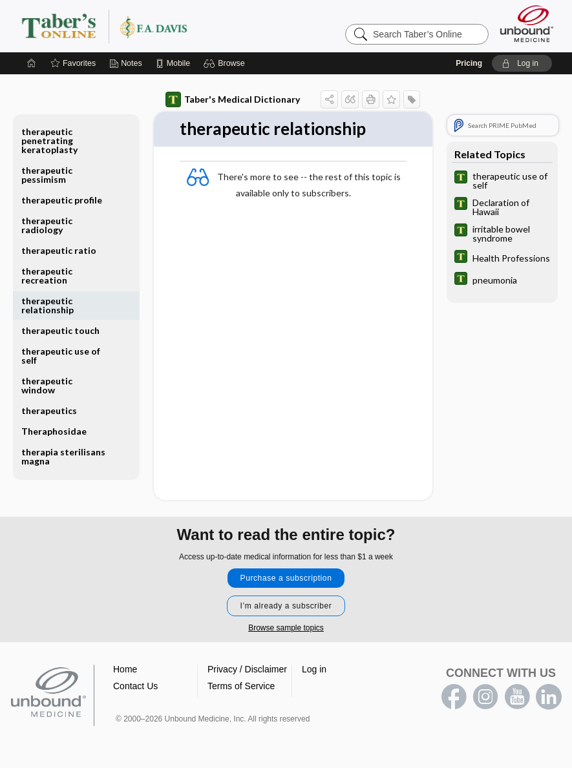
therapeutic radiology (46, 225)
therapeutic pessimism (46, 175)
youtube (517, 697)
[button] (226, 63)
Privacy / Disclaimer (247, 669)
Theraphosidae (54, 431)
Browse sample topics (286, 627)
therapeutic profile (61, 199)
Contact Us (135, 686)
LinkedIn (549, 697)
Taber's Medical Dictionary (232, 99)
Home (125, 669)
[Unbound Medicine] (526, 23)
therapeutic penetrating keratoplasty (49, 140)
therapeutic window (46, 385)
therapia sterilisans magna (63, 456)
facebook (454, 697)
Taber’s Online (181, 25)
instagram (485, 697)
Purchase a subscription (286, 578)
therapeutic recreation (46, 275)
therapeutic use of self (60, 356)
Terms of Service (241, 686)
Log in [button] (314, 669)
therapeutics (49, 410)
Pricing (469, 63)
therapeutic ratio (58, 250)
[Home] (31, 63)
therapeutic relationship (47, 305)
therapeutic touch (60, 330)
